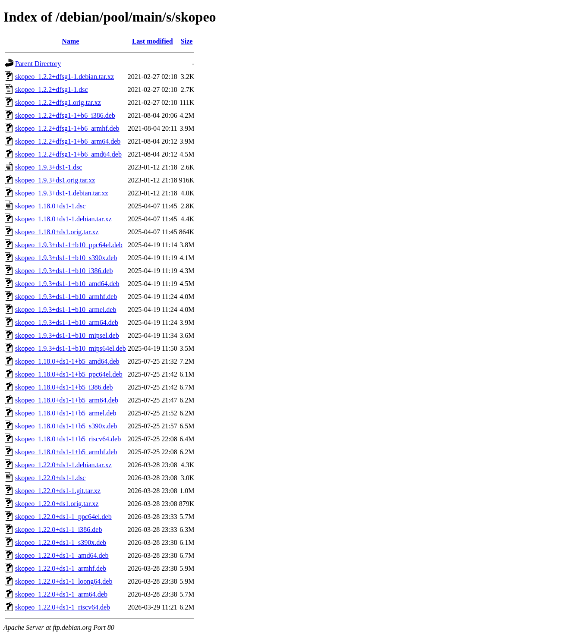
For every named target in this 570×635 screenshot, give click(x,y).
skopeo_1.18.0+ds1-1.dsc (50, 206)
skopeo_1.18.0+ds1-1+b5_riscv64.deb (68, 439)
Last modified (152, 41)
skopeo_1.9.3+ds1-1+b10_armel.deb (65, 309)
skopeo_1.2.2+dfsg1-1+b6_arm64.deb (67, 141)
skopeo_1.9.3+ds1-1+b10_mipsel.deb (67, 335)
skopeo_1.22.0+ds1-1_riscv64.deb (62, 607)
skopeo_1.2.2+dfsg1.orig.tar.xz (58, 102)
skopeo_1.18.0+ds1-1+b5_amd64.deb (67, 361)
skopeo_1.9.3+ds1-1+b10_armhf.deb (66, 296)
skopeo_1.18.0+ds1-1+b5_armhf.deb (66, 452)
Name (70, 41)
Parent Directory (38, 63)
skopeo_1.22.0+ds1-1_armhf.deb (60, 568)
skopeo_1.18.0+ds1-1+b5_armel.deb (65, 413)
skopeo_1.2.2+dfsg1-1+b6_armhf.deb (67, 128)
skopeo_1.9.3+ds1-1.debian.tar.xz (61, 193)
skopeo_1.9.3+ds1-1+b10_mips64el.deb (70, 348)
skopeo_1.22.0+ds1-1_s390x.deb (60, 542)
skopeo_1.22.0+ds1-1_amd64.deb (62, 555)
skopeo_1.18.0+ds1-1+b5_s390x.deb (66, 426)
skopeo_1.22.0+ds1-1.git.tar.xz (58, 490)
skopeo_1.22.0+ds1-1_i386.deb (58, 529)
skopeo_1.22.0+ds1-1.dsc (50, 477)
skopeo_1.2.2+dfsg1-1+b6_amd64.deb (68, 154)
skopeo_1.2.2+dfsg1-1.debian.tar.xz (64, 76)
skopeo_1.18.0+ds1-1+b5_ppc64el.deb (69, 374)
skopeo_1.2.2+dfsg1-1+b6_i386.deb (65, 115)
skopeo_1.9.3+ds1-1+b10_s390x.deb (66, 257)
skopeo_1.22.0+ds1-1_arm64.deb (61, 594)
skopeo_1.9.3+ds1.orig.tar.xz (55, 180)
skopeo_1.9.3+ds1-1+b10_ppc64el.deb (69, 244)
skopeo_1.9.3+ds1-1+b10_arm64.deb (66, 322)
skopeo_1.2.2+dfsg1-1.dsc (51, 89)
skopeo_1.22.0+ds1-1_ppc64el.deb (63, 516)
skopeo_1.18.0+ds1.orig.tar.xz (56, 232)
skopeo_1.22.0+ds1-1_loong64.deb (63, 581)
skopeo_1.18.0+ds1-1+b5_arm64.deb (66, 400)
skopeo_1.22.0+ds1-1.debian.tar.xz (63, 464)
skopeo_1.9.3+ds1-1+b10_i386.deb (64, 270)
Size (187, 41)
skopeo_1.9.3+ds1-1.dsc (48, 167)
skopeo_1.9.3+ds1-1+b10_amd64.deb (67, 283)
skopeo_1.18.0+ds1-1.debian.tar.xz (63, 219)
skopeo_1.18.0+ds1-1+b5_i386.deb (64, 387)
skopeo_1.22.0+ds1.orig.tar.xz (56, 503)
